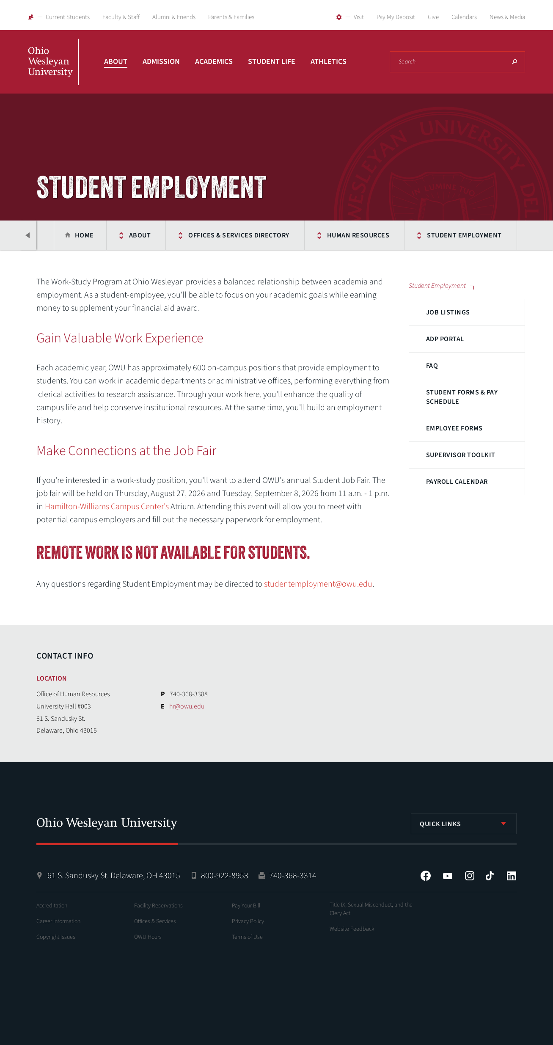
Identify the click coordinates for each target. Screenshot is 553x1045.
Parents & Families (231, 17)
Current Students (68, 17)
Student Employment (464, 235)
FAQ (432, 365)
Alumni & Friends (173, 17)
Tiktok (489, 876)
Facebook (426, 876)
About (115, 61)
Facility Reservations (158, 906)
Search (514, 61)
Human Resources (358, 235)
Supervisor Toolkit (460, 455)
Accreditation (51, 906)
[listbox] (464, 823)
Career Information (58, 921)
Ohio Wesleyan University (53, 71)
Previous (27, 235)
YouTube (448, 876)
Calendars (464, 17)
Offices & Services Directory (238, 235)
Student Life (271, 61)
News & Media (507, 17)
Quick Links (440, 824)
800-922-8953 (224, 876)
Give (433, 17)
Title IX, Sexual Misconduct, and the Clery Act (371, 909)
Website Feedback (352, 929)
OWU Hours (148, 937)
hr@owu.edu (186, 706)
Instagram (470, 876)
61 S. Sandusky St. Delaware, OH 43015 (113, 876)
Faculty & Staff (121, 17)
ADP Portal (445, 339)
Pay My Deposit (396, 17)
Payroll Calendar (457, 481)
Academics (214, 61)
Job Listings (448, 312)
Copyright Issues (55, 937)
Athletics (329, 61)
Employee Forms (454, 428)
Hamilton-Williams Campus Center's (107, 507)
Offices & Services (155, 921)
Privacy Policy (248, 921)
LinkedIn (511, 876)
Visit (359, 17)
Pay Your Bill (246, 906)
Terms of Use (247, 937)
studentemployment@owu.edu (318, 584)
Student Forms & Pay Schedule (462, 397)
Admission (161, 61)
